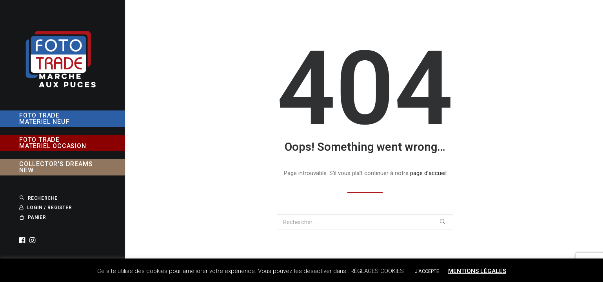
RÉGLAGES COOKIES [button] (377, 271)
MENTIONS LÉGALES (477, 271)
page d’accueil (428, 173)
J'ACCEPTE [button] (427, 271)
